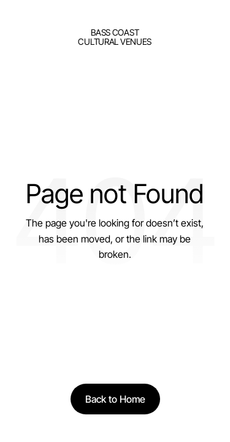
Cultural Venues (114, 41)
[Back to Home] (115, 399)
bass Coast (115, 32)
